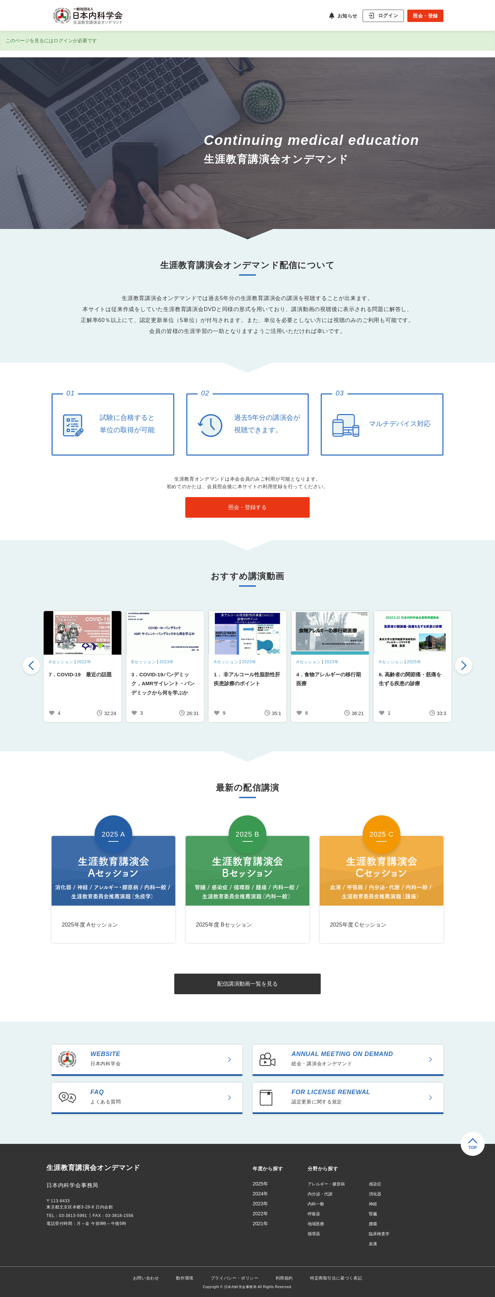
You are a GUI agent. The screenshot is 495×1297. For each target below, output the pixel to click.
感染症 (375, 1184)
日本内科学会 (165, 1058)
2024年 (260, 1193)
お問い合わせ (146, 1278)
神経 (373, 1204)
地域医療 (316, 1223)
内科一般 (316, 1204)
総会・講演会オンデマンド (366, 1058)
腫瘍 (373, 1223)
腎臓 (373, 1214)
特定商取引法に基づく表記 (336, 1278)
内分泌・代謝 (320, 1194)
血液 (373, 1243)
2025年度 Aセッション (90, 925)
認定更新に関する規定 (366, 1096)
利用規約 (284, 1278)
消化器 (375, 1194)
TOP (473, 1147)
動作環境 (184, 1278)
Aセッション (61, 661)
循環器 (314, 1233)
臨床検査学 (379, 1233)
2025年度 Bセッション (224, 925)
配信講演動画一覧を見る (247, 984)
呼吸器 (314, 1214)
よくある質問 (165, 1096)
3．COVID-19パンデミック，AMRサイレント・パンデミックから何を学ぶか (163, 684)
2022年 (84, 661)
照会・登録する (247, 507)
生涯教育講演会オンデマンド (93, 1168)
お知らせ (348, 15)
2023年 (167, 661)
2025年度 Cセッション (358, 925)
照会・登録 (425, 16)
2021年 (260, 1223)
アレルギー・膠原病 (326, 1184)
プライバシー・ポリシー (234, 1278)
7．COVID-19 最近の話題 (80, 674)
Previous (31, 666)
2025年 (414, 661)
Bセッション (143, 661)
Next (463, 666)
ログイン (388, 15)
